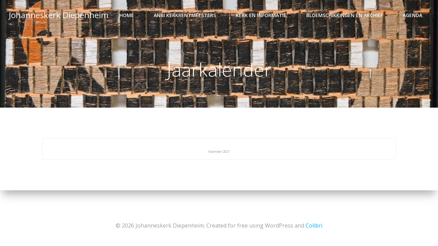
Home (130, 15)
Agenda (413, 15)
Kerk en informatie (264, 15)
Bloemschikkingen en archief (348, 15)
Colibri (314, 225)
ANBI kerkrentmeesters (188, 15)
